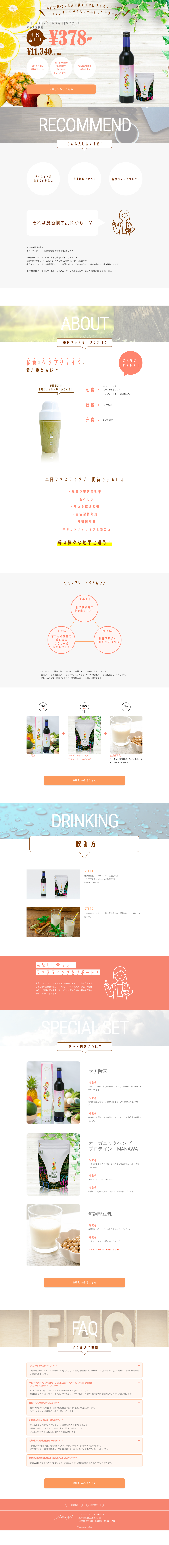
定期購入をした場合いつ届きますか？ (84, 1429)
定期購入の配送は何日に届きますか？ (84, 1451)
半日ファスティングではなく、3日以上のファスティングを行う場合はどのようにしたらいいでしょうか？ (84, 1390)
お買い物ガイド (94, 1519)
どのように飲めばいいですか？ (84, 1370)
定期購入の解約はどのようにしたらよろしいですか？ (84, 1469)
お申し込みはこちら (61, 90)
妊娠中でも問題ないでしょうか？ (84, 1411)
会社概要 (74, 1519)
